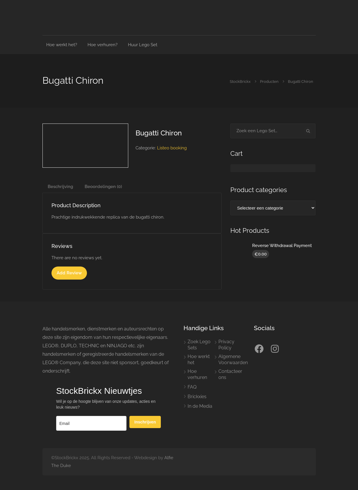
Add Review (69, 273)
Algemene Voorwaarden (233, 359)
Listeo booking (172, 148)
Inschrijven (145, 422)
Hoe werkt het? (61, 44)
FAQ (192, 387)
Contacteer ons (230, 374)
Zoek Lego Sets (199, 344)
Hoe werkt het (199, 359)
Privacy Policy (226, 344)
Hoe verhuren (197, 374)
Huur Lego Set (142, 44)
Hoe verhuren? (102, 44)
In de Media (200, 406)
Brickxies (197, 396)
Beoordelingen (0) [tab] (103, 186)
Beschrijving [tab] (60, 186)
